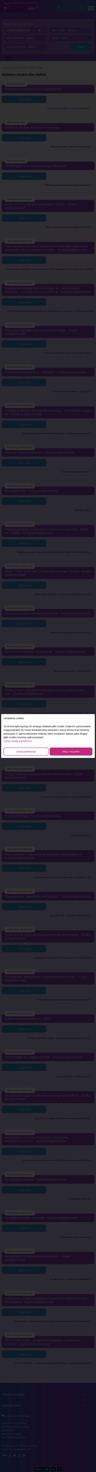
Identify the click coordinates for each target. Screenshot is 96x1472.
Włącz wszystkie (71, 751)
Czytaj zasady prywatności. (18, 741)
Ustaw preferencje (26, 751)
